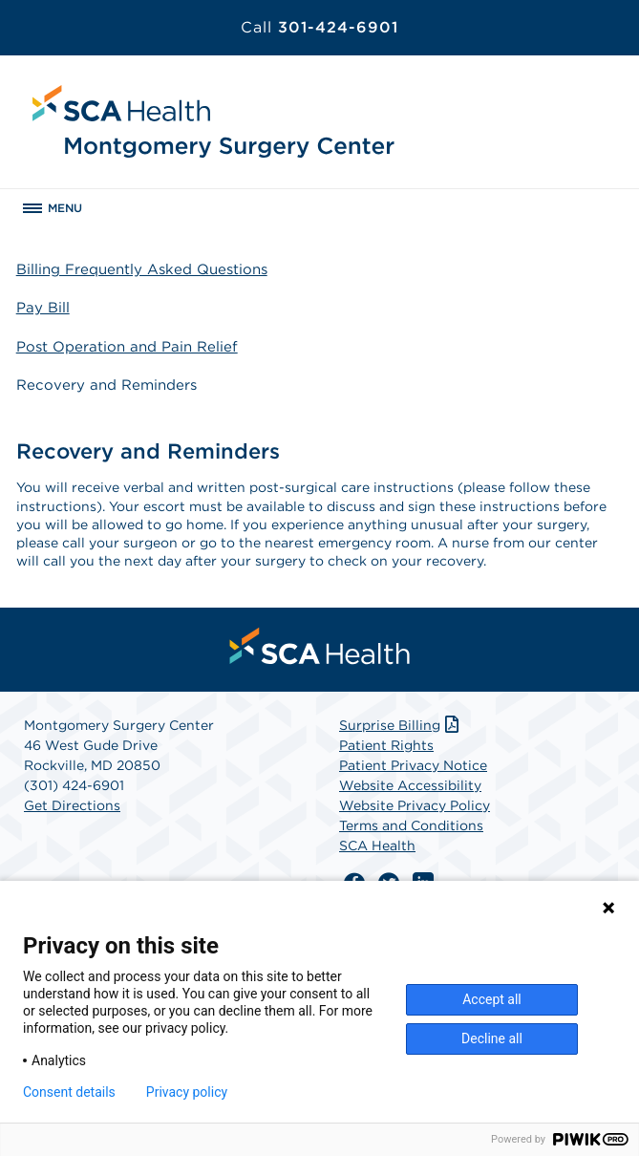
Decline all (491, 1038)
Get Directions (72, 805)
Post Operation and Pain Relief (127, 346)
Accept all (492, 999)
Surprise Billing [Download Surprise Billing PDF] (400, 725)
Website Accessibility (410, 785)
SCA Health (377, 845)
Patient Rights (386, 745)
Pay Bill (43, 307)
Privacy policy (186, 1092)
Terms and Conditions (411, 825)
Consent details (69, 1092)
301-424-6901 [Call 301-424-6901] (319, 27)
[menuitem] (320, 646)
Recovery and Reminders (106, 385)
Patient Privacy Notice (413, 765)
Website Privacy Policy (414, 805)
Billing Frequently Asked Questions (141, 269)
